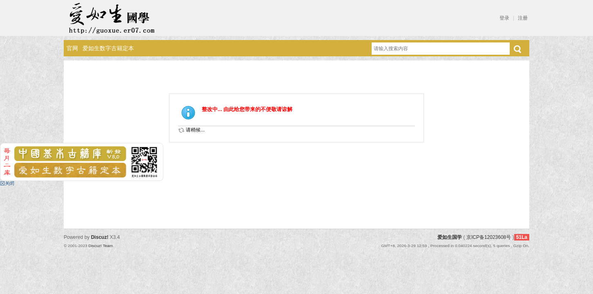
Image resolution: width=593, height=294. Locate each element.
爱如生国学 (449, 237)
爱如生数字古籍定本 (108, 48)
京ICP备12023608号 (488, 237)
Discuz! (100, 237)
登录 (504, 18)
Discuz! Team (100, 245)
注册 (523, 18)
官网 (72, 48)
